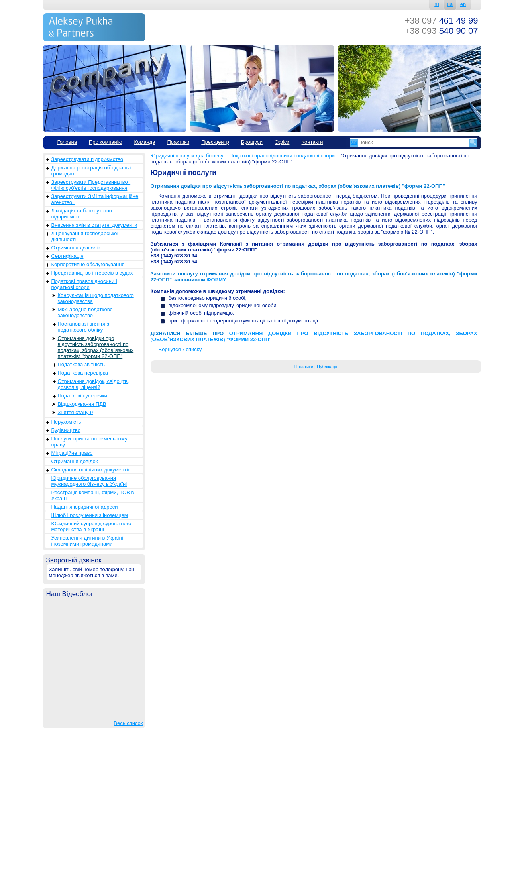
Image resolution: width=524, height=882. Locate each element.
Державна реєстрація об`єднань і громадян (91, 171)
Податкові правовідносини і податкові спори (84, 284)
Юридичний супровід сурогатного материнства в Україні (91, 526)
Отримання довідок (74, 461)
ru (436, 4)
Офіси (282, 142)
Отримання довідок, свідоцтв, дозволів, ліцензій (93, 384)
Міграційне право (72, 453)
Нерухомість (66, 422)
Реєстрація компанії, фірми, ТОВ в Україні (92, 495)
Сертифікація (67, 256)
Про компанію (105, 142)
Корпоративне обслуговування (88, 264)
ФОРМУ (216, 280)
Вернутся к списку (180, 349)
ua (450, 4)
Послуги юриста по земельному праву (89, 442)
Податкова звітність (81, 364)
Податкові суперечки (82, 396)
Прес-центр (215, 142)
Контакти (312, 142)
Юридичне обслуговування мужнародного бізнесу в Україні (89, 481)
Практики (178, 142)
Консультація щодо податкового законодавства (96, 298)
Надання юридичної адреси (84, 507)
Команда (144, 142)
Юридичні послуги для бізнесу (187, 156)
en (463, 4)
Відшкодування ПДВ (82, 404)
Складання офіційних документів (92, 470)
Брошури (252, 142)
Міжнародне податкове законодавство (85, 312)
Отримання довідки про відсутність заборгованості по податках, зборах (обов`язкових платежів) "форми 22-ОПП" (96, 347)
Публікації (327, 366)
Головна (67, 142)
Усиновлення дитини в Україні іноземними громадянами (87, 541)
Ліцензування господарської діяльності (85, 236)
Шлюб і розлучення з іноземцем (89, 515)
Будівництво (66, 430)
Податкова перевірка (83, 373)
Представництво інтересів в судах (92, 273)
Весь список (128, 723)
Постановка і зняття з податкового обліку (83, 327)
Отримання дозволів (75, 248)
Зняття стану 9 (75, 412)
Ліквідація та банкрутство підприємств (81, 214)
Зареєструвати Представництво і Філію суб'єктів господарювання (91, 185)
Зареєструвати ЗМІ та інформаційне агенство (95, 199)
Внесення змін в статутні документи (94, 225)
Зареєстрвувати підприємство (87, 159)
